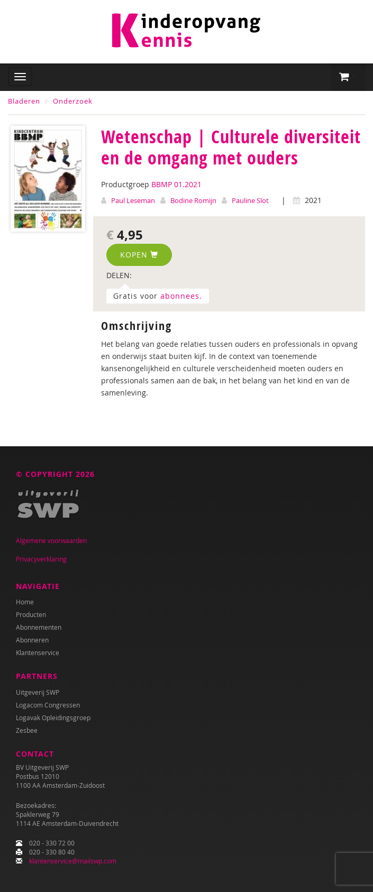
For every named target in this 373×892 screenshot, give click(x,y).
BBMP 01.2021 (176, 184)
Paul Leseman (133, 200)
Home (25, 601)
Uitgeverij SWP (37, 692)
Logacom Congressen (48, 705)
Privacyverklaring (41, 559)
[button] (348, 77)
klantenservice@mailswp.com (72, 861)
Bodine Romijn (193, 200)
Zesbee (27, 730)
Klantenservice (37, 652)
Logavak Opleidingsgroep (53, 717)
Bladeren (24, 101)
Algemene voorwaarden (51, 540)
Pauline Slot (250, 200)
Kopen (139, 255)
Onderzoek (73, 101)
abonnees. (181, 296)
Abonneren (32, 640)
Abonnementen (38, 627)
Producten (31, 614)
